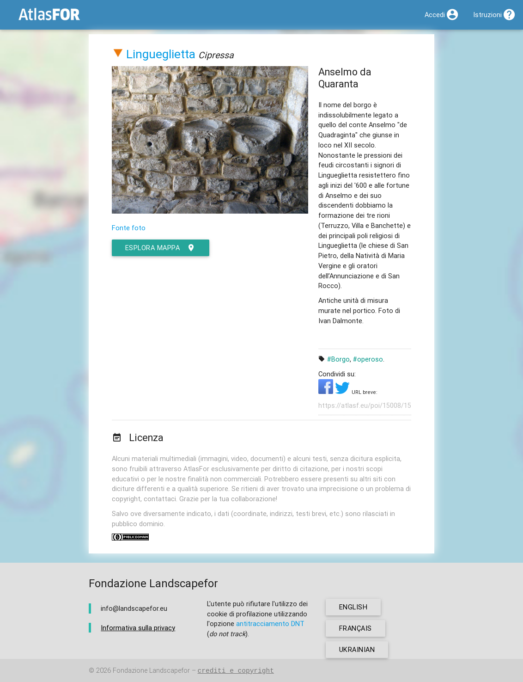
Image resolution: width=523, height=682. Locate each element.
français (355, 628)
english (353, 606)
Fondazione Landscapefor (151, 670)
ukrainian (357, 649)
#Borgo (338, 359)
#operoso (368, 359)
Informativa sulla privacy (138, 627)
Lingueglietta (160, 54)
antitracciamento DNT (270, 623)
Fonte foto (129, 227)
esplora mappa (160, 248)
